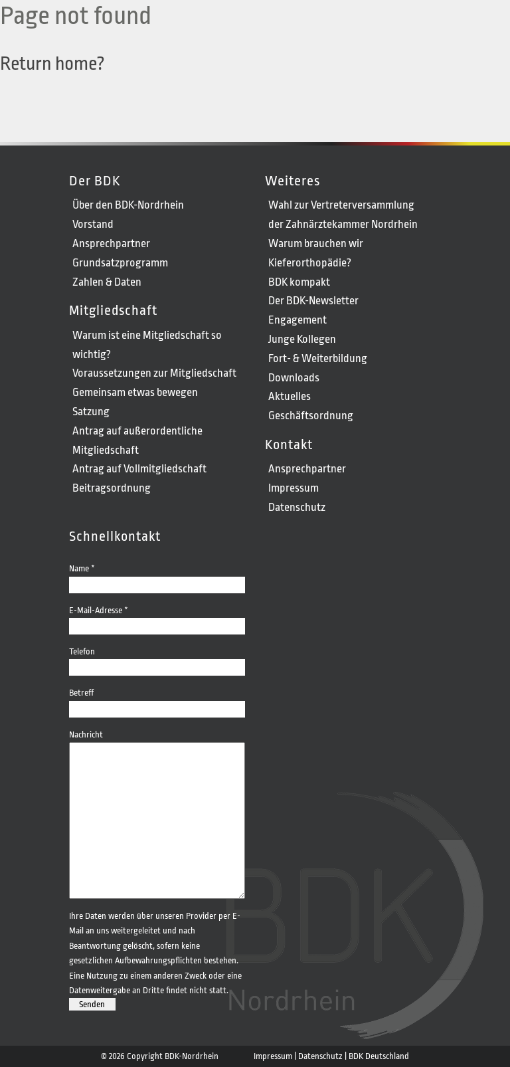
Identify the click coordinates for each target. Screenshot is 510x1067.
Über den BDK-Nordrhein (128, 205)
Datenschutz (296, 507)
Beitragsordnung (111, 488)
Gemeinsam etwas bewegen (135, 392)
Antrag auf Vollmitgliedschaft (139, 468)
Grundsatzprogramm (120, 262)
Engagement (297, 320)
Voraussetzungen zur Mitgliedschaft (154, 373)
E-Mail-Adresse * (157, 617)
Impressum (293, 488)
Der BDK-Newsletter (313, 300)
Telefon (157, 658)
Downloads (293, 377)
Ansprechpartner (111, 243)
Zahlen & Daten (106, 282)
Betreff (157, 700)
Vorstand (93, 224)
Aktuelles (289, 396)
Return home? (52, 63)
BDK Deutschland (379, 1056)
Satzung (91, 411)
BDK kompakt (299, 282)
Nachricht (157, 741)
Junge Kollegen (302, 339)
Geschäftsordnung (310, 415)
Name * (157, 575)
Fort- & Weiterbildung (317, 358)
